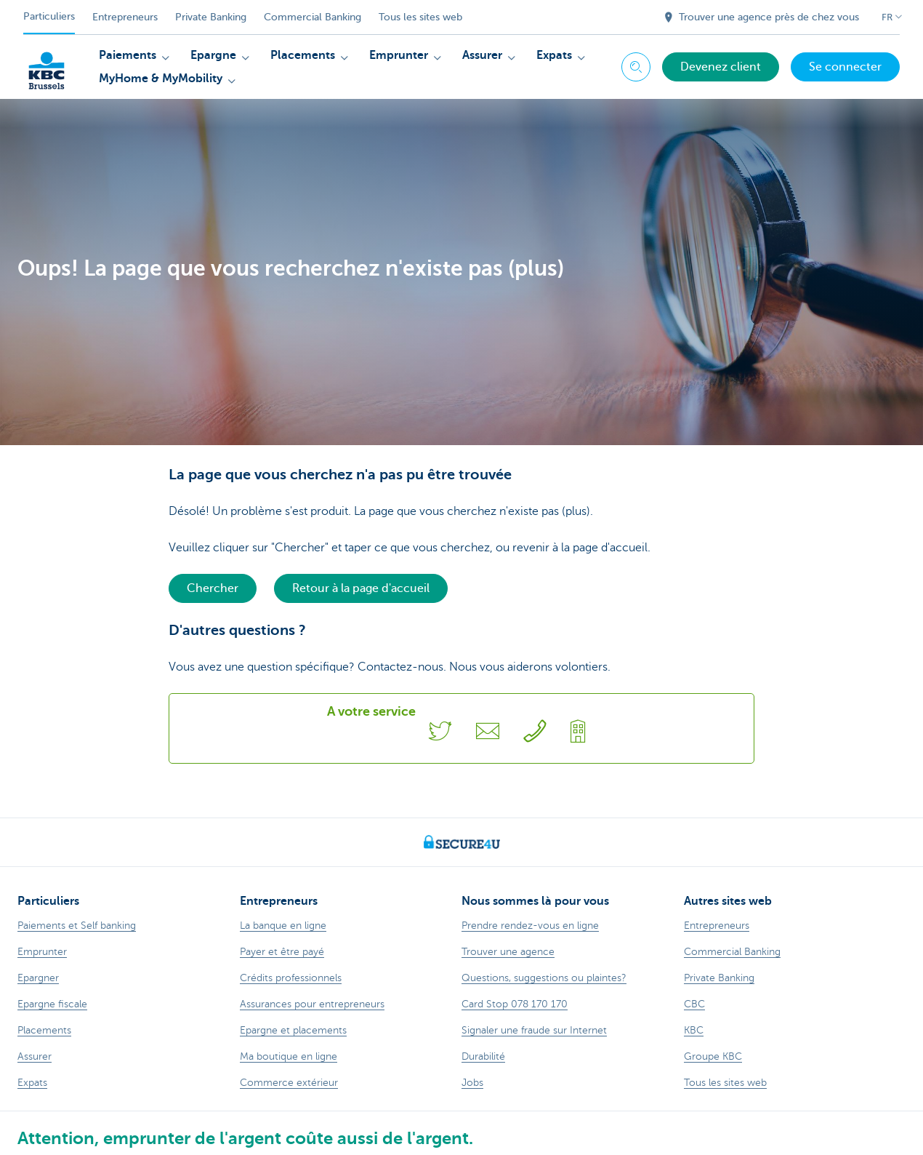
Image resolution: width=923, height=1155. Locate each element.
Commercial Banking (312, 17)
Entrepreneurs (125, 17)
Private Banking (210, 17)
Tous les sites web (420, 17)
